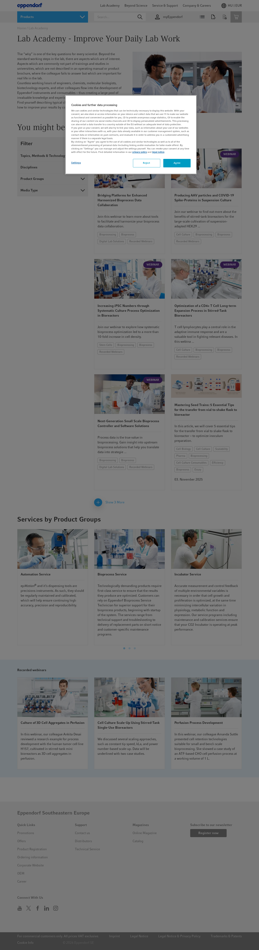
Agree (177, 163)
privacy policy (139, 152)
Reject (146, 163)
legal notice (158, 152)
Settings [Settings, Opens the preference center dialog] (76, 162)
